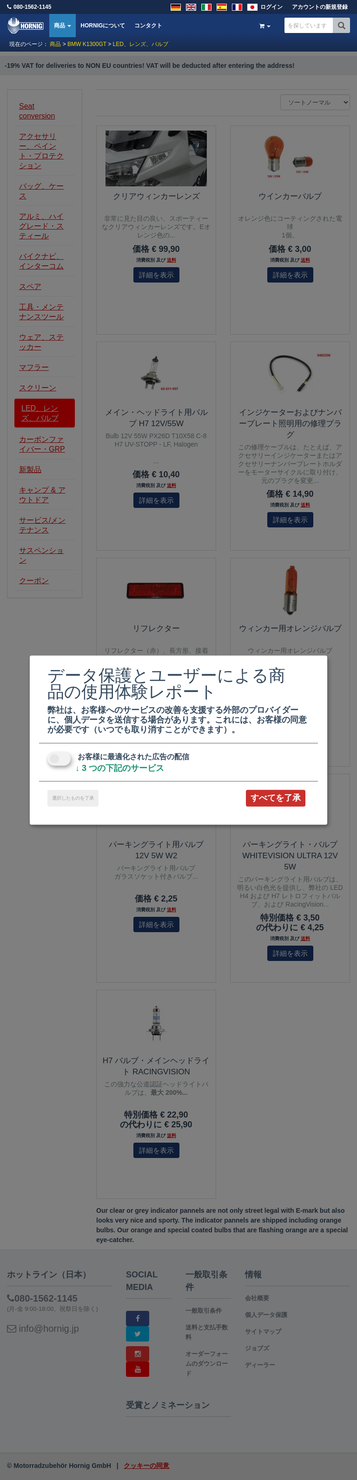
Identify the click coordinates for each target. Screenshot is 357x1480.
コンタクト (148, 25)
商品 (62, 25)
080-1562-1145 (32, 7)
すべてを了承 (276, 797)
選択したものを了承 (73, 798)
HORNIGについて (102, 25)
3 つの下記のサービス (119, 768)
